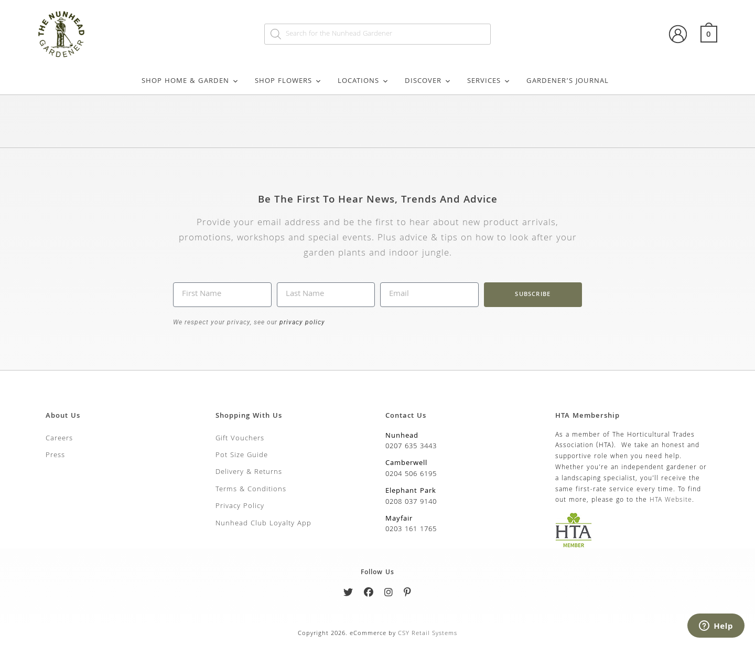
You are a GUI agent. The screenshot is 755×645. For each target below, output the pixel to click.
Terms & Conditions (250, 489)
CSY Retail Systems (427, 634)
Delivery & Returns (248, 472)
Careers (59, 439)
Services (489, 81)
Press (55, 455)
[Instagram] (388, 594)
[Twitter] (348, 594)
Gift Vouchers (239, 439)
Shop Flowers (288, 81)
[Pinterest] (408, 594)
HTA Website (671, 500)
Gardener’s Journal (567, 81)
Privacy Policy (239, 506)
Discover (428, 81)
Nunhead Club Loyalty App (263, 524)
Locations (363, 81)
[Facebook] (369, 594)
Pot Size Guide (241, 455)
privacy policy (301, 322)
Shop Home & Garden (190, 81)
